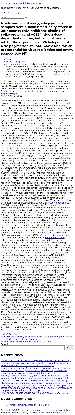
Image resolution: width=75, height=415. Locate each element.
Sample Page (13, 12)
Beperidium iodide (55, 237)
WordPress (60, 412)
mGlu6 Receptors (15, 62)
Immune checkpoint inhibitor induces (21, 3)
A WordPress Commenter (19, 405)
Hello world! (43, 405)
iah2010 (18, 96)
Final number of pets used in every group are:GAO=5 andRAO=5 (34, 393)
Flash (22, 412)
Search (5, 344)
